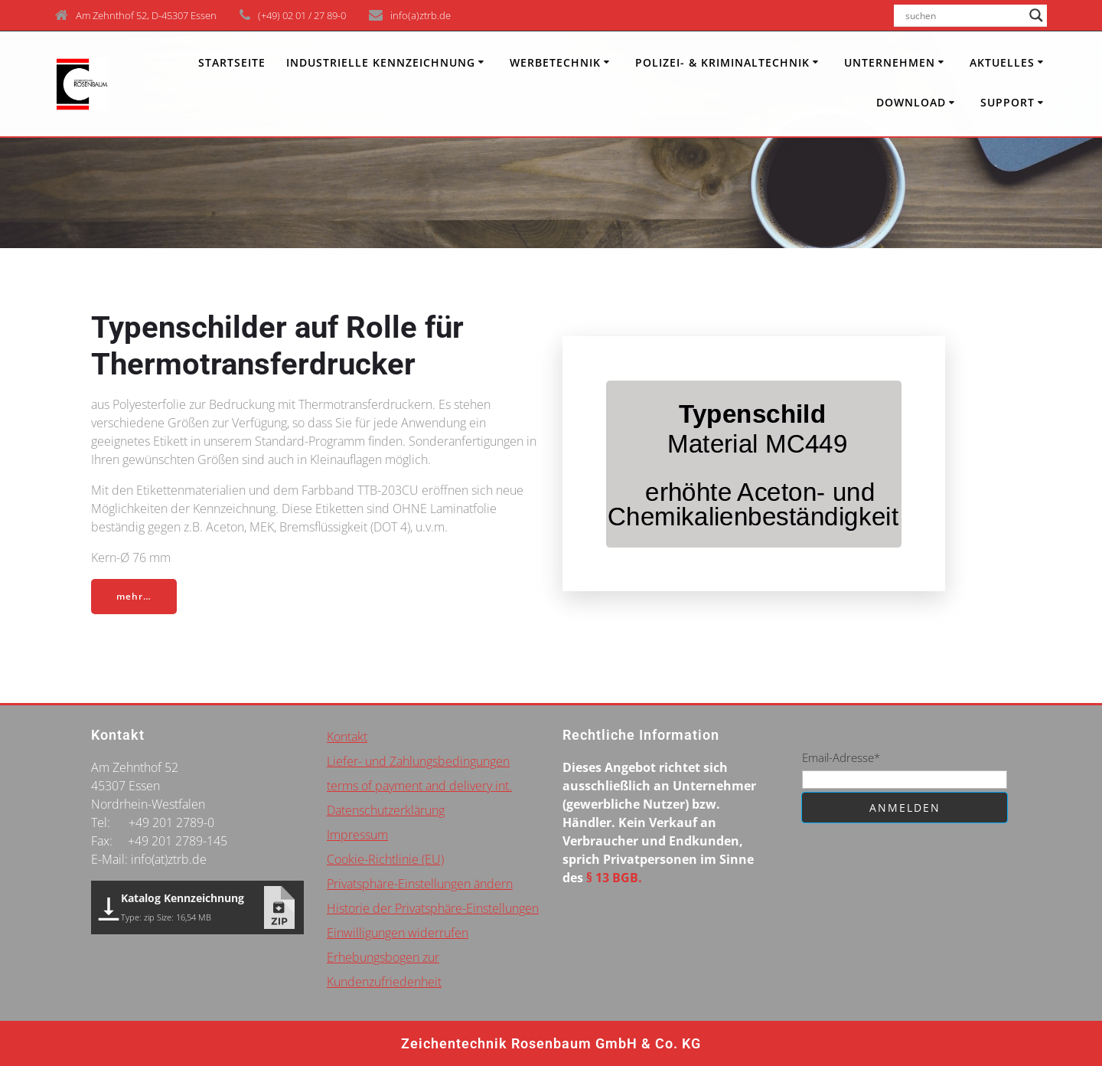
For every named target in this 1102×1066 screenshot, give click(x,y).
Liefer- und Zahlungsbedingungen (418, 761)
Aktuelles (1002, 62)
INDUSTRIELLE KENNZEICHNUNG (380, 62)
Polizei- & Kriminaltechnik (722, 62)
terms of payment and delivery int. (419, 785)
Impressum (357, 834)
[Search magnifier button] (1036, 15)
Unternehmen (889, 62)
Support (1007, 102)
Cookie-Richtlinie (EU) (385, 859)
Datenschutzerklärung (386, 810)
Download (911, 102)
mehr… (134, 596)
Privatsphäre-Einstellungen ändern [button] (420, 883)
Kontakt (347, 736)
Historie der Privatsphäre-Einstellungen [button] (433, 908)
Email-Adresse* (841, 757)
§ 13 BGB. (614, 877)
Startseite (232, 62)
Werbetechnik (555, 62)
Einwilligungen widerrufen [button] (397, 932)
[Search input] (963, 15)
